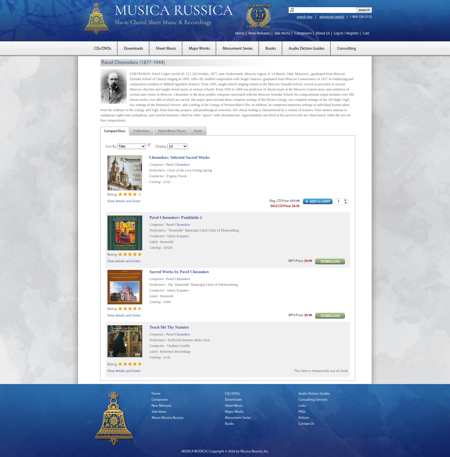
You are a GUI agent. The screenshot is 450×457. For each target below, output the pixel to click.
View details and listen (124, 201)
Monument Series (238, 49)
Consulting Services (312, 400)
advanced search (331, 17)
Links (302, 406)
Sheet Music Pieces (172, 131)
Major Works (199, 49)
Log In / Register (346, 33)
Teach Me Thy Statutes (169, 327)
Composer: (156, 165)
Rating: (112, 194)
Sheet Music (166, 49)
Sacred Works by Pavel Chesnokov (179, 272)
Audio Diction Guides (307, 49)
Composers (303, 33)
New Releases (259, 33)
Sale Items (282, 33)
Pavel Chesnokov (178, 165)
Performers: (157, 170)
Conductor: (157, 176)
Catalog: (155, 182)
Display (161, 147)
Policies (303, 418)
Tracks (198, 131)
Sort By (111, 147)
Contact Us (306, 424)
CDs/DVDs (102, 49)
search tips (305, 17)
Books (270, 49)
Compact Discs (114, 131)
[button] (345, 200)
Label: (154, 242)
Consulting (346, 49)
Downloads (133, 49)
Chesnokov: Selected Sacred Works (179, 157)
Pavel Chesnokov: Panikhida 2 (176, 217)
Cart (366, 33)
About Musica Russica (167, 418)
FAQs (302, 412)
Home (240, 33)
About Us (323, 33)
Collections (141, 131)
